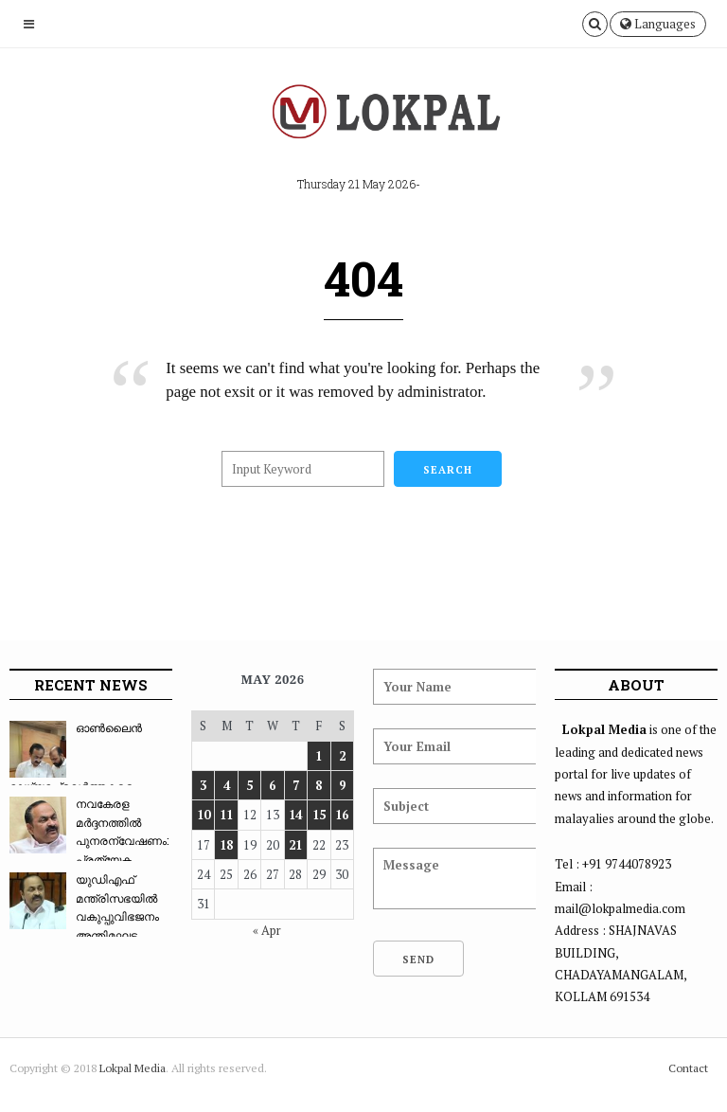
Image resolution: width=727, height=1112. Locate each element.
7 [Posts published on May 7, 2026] (296, 785)
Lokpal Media (132, 1068)
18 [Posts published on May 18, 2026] (226, 844)
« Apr (267, 930)
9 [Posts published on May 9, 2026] (342, 785)
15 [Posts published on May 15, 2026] (319, 814)
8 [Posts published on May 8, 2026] (318, 785)
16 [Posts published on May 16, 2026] (341, 814)
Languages (658, 23)
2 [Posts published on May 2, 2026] (342, 755)
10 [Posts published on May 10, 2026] (203, 814)
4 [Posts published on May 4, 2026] (226, 785)
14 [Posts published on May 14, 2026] (295, 814)
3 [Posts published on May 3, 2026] (203, 785)
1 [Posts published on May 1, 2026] (318, 755)
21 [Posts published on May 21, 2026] (295, 844)
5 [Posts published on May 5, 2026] (249, 785)
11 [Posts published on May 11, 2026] (226, 814)
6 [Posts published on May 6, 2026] (272, 785)
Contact (688, 1068)
